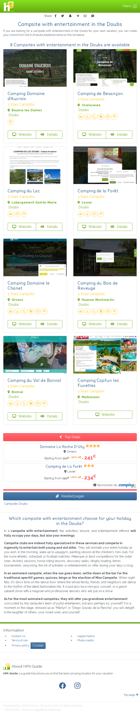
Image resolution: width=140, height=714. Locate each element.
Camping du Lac (24, 190)
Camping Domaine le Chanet (29, 285)
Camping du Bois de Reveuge (98, 285)
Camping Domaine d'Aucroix (26, 96)
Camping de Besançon (100, 93)
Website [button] (21, 134)
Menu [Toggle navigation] (130, 6)
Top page (131, 694)
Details (49, 134)
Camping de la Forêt (98, 190)
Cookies (38, 645)
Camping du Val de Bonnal (34, 380)
